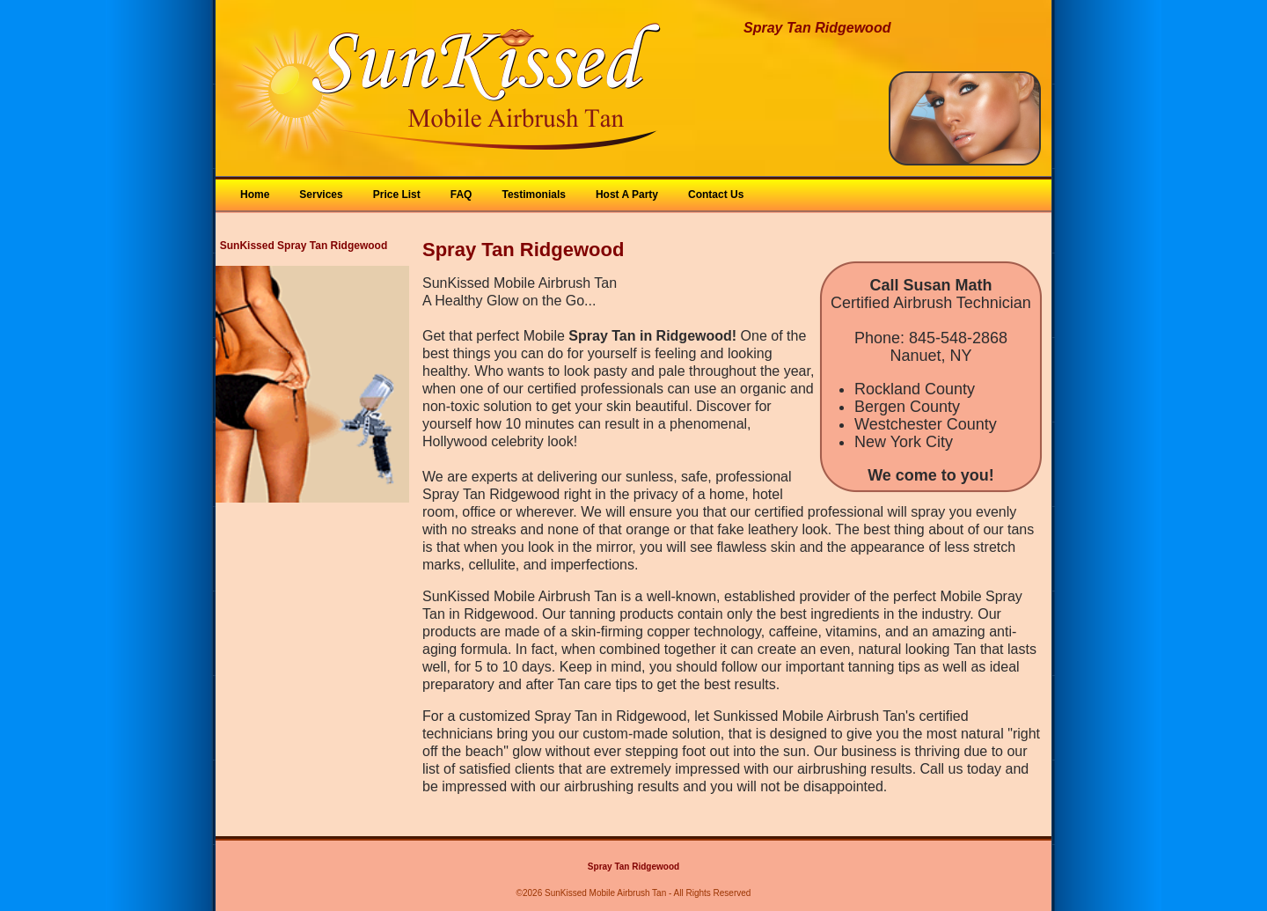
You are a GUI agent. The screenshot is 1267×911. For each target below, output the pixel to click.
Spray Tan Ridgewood (633, 866)
